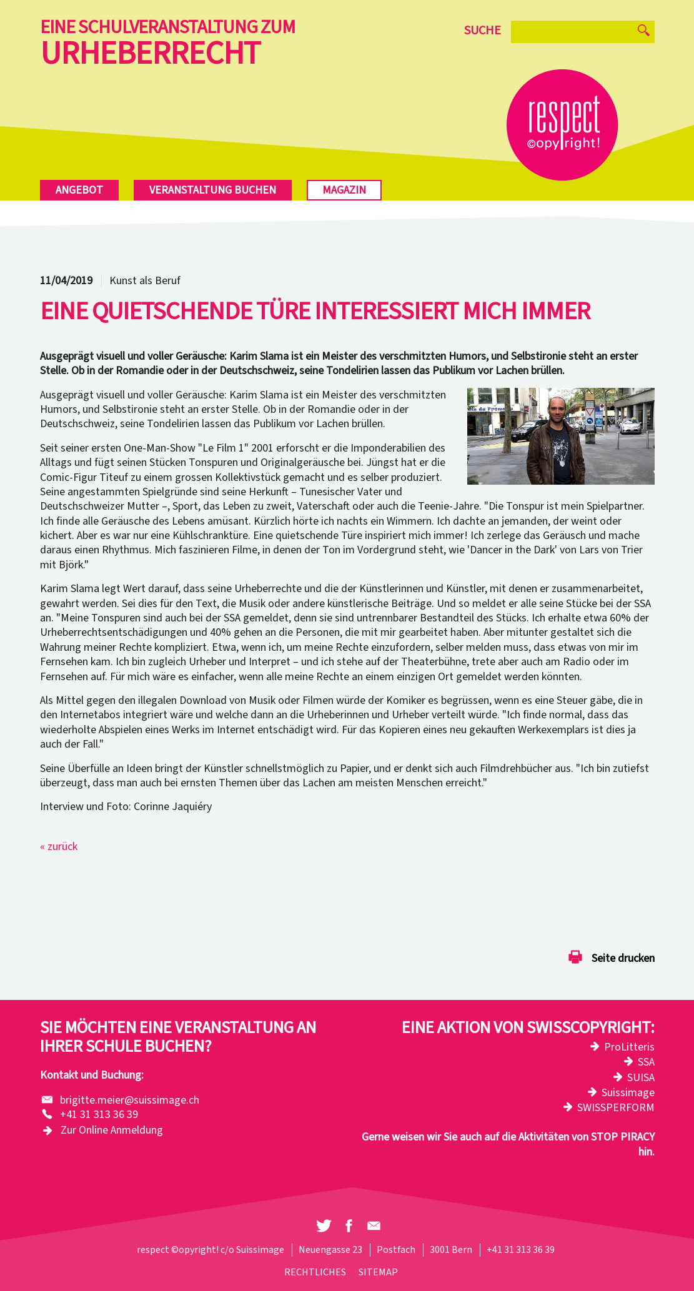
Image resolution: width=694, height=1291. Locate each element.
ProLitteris (629, 1047)
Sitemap (378, 1272)
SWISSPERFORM (616, 1107)
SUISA (641, 1078)
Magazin (344, 190)
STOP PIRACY (623, 1137)
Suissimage (628, 1093)
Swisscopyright (588, 1028)
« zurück (58, 846)
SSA (646, 1062)
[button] (324, 1226)
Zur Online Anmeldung (112, 1130)
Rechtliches (315, 1272)
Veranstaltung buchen (212, 190)
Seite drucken (623, 959)
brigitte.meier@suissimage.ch (129, 1100)
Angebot (79, 190)
